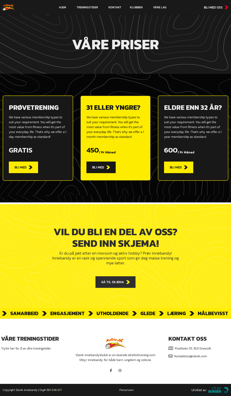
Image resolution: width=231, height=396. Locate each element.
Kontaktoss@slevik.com (192, 356)
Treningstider (87, 7)
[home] (23, 7)
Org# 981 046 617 (51, 390)
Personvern (126, 390)
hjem (62, 7)
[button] (136, 7)
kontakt (114, 7)
